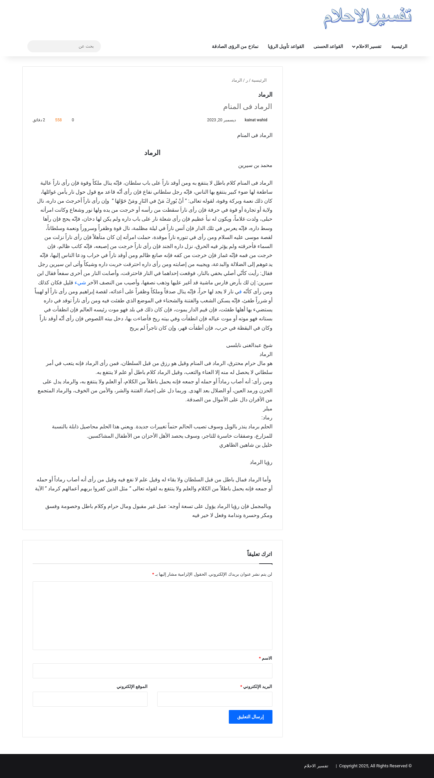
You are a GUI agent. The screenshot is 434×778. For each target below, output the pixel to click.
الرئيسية (399, 46)
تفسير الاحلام (368, 46)
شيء (80, 282)
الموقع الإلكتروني (132, 686)
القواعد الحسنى (328, 46)
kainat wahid (256, 120)
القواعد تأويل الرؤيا (286, 46)
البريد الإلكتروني (256, 686)
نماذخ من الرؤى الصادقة (235, 46)
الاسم (265, 658)
